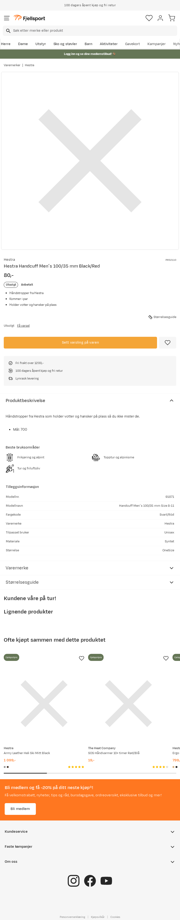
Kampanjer (156, 44)
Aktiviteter (109, 44)
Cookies (115, 917)
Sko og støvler (65, 44)
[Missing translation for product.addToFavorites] (167, 343)
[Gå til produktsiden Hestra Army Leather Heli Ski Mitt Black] (44, 703)
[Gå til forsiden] (29, 18)
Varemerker (12, 65)
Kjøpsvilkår (98, 917)
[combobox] (90, 31)
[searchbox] (95, 31)
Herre (6, 44)
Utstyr (40, 44)
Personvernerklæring (72, 917)
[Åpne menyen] (7, 18)
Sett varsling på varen (80, 342)
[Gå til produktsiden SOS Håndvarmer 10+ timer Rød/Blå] (128, 703)
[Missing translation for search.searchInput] (8, 31)
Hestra (29, 65)
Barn (88, 44)
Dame (23, 44)
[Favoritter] (149, 18)
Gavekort (132, 44)
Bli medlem (20, 808)
